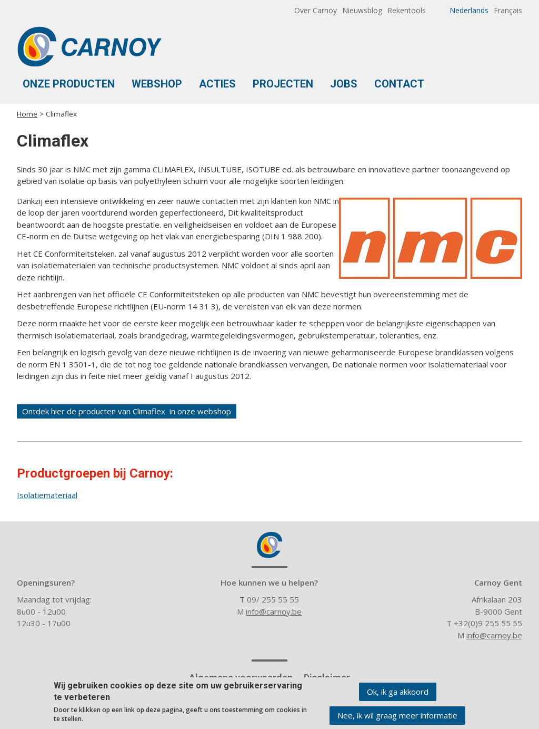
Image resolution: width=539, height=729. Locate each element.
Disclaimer (327, 677)
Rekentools (406, 10)
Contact (399, 83)
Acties (217, 83)
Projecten (283, 83)
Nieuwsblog (362, 10)
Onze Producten (69, 83)
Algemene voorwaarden (241, 677)
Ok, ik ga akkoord (397, 693)
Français (508, 10)
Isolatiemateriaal (47, 495)
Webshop (157, 83)
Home (27, 114)
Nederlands (469, 10)
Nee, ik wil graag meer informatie (397, 717)
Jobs (343, 83)
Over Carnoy (315, 10)
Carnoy (269, 545)
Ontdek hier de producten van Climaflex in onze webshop (126, 411)
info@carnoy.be (274, 611)
